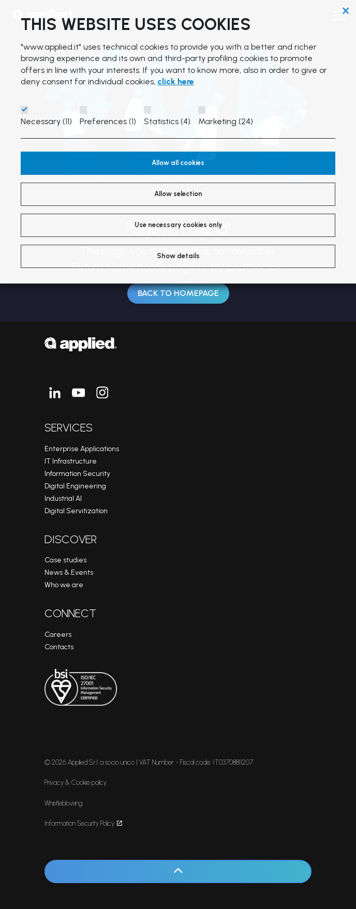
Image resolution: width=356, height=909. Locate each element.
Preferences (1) (108, 121)
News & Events (68, 572)
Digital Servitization (76, 510)
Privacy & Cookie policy (75, 782)
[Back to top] (178, 871)
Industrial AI (63, 498)
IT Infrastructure (70, 461)
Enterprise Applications (81, 448)
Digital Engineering (75, 486)
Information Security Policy (83, 823)
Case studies (65, 560)
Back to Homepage (178, 293)
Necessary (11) (46, 121)
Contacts (58, 647)
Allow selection (178, 194)
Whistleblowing (63, 803)
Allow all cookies (178, 163)
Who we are (63, 584)
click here (175, 81)
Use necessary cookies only (178, 225)
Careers (57, 634)
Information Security (77, 473)
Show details (178, 256)
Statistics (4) (167, 121)
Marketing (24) (225, 121)
